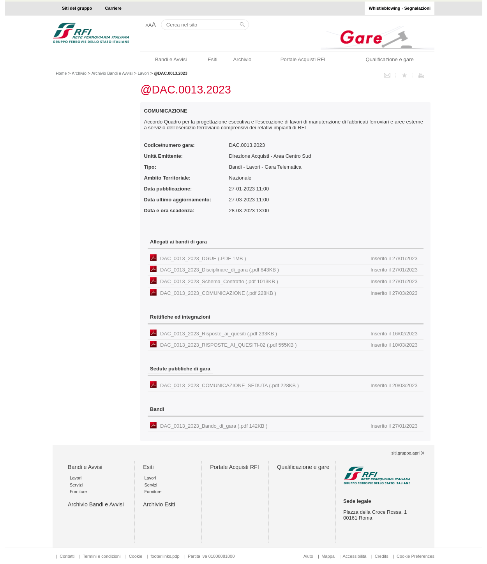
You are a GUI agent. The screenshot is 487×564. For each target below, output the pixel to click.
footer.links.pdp (164, 556)
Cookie (135, 556)
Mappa (328, 556)
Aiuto (308, 556)
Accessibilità (355, 556)
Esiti (212, 59)
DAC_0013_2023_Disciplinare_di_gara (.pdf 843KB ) (289, 270)
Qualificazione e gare (389, 59)
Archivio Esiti (159, 504)
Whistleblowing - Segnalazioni (400, 8)
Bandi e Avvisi (171, 59)
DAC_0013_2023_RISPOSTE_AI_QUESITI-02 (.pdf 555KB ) (289, 345)
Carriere (113, 8)
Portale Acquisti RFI (303, 59)
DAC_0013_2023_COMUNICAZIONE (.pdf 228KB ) (289, 293)
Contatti (67, 556)
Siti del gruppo (77, 8)
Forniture (78, 491)
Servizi (76, 485)
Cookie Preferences (415, 556)
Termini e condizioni (101, 556)
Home (61, 73)
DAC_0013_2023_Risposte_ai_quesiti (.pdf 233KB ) (289, 334)
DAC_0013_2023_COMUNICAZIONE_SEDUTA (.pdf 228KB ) (289, 385)
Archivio (242, 59)
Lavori (143, 73)
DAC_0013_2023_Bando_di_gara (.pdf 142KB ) (289, 426)
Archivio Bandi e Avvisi (112, 73)
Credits (381, 556)
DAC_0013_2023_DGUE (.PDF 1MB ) (289, 258)
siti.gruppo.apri (406, 453)
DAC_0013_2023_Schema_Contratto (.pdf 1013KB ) (289, 281)
